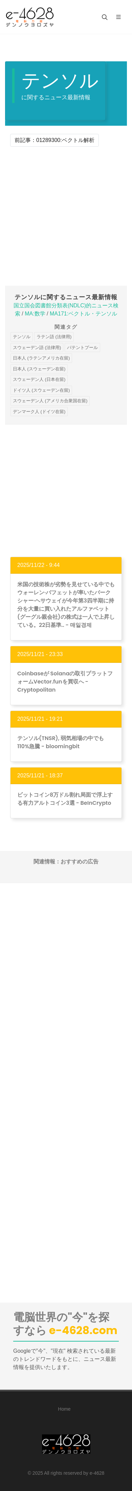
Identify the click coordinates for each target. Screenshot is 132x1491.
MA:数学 (35, 313)
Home (64, 1409)
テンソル (21, 336)
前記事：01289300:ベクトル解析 (54, 140)
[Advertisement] (66, 216)
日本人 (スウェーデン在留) (39, 368)
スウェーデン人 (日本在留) (39, 379)
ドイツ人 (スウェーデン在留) (41, 390)
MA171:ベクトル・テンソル (83, 313)
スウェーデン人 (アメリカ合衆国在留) (50, 400)
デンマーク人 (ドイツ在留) (39, 411)
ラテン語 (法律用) (54, 336)
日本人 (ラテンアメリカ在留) (41, 358)
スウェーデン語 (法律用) (37, 347)
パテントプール (82, 347)
